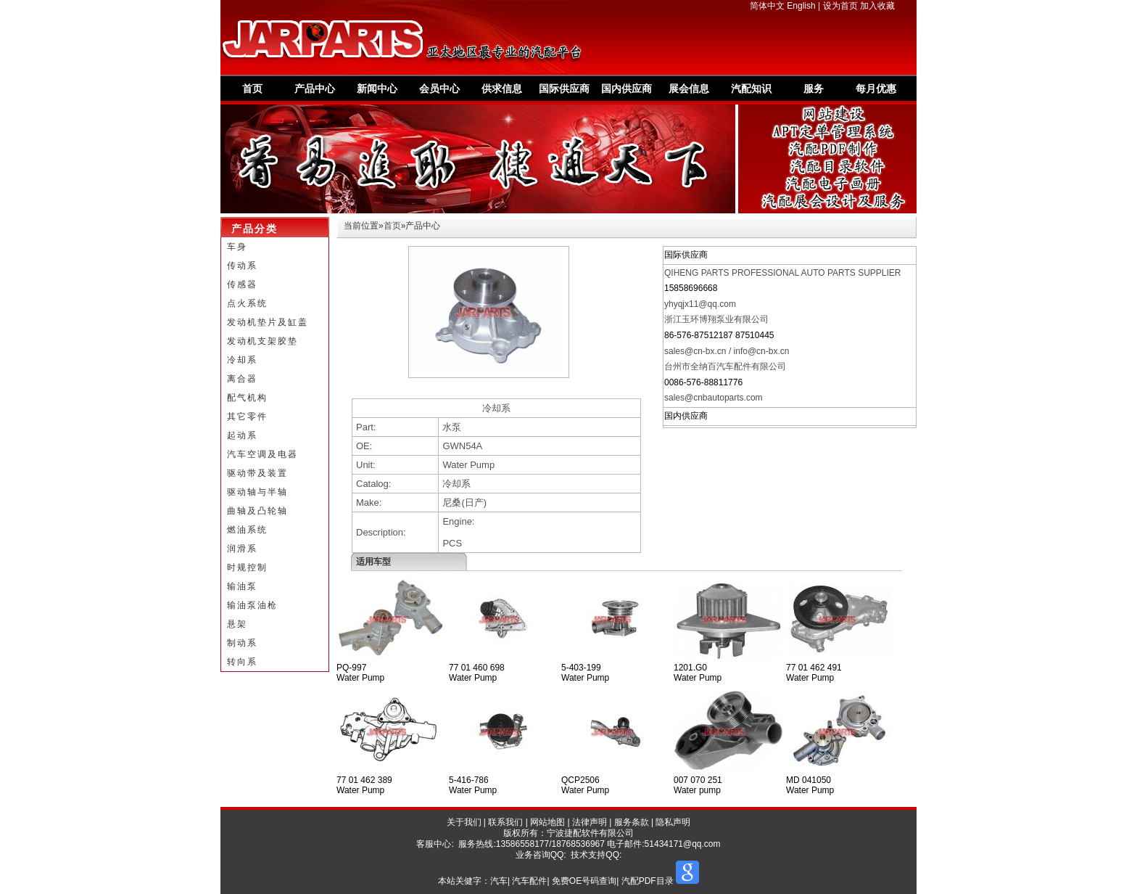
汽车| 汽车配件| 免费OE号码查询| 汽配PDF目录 (582, 881)
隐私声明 (673, 822)
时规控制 (247, 567)
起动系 (242, 435)
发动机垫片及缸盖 (267, 322)
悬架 (237, 624)
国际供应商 (564, 88)
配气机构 (247, 398)
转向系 (242, 662)
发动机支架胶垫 (262, 341)
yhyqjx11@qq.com (700, 304)
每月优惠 (876, 88)
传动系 (242, 266)
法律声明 (589, 822)
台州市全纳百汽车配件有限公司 (725, 366)
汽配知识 (751, 88)
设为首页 (840, 6)
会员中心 (439, 88)
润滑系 (242, 549)
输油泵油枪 (252, 605)
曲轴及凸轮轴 (257, 511)
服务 (813, 88)
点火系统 (247, 303)
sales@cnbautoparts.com (713, 398)
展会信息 (689, 88)
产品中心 (314, 88)
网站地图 (547, 822)
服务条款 (631, 822)
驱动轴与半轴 (257, 492)
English (801, 6)
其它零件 (247, 416)
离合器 (242, 379)
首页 (252, 88)
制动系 (242, 643)
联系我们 (505, 822)
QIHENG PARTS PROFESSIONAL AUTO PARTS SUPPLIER (782, 273)
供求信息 (501, 88)
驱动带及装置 (257, 473)
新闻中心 (377, 88)
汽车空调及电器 (262, 454)
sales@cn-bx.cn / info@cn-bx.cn (726, 351)
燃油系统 (247, 530)
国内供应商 (626, 88)
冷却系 (242, 360)
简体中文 (767, 6)
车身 (237, 247)
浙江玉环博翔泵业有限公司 (716, 319)
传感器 (242, 284)
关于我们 (464, 822)
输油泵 (242, 586)
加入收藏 (877, 6)
